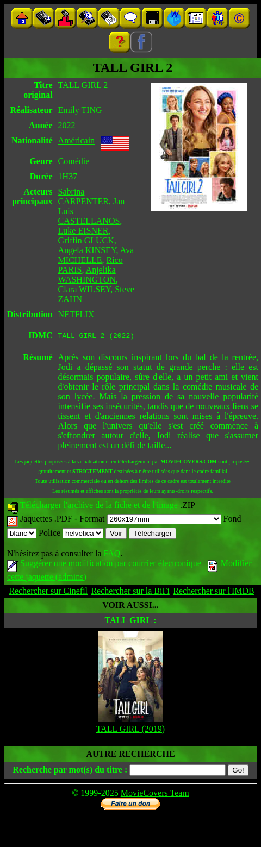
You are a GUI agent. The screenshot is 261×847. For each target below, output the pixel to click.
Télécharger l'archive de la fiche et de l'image (99, 506)
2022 (67, 125)
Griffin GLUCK (86, 240)
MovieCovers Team (155, 794)
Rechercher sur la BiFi (130, 592)
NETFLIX (76, 314)
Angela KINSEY (87, 250)
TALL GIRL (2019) (130, 730)
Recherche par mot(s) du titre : (70, 771)
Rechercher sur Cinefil (48, 592)
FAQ (111, 555)
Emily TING (80, 110)
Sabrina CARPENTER (83, 196)
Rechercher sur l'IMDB (213, 592)
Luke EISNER (83, 230)
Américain (76, 140)
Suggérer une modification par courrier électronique (104, 564)
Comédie (74, 161)
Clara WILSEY (84, 289)
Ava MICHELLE (96, 255)
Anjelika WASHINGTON (87, 274)
